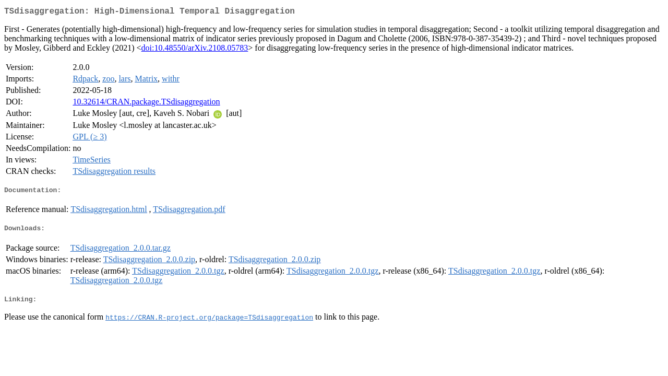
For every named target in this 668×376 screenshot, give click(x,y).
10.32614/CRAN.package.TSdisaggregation (146, 103)
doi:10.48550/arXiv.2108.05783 (194, 49)
